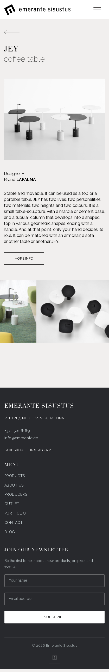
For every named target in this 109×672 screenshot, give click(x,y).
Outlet (12, 504)
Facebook (13, 450)
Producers (15, 494)
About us (14, 485)
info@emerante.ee (21, 438)
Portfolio (15, 513)
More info (24, 258)
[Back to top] (54, 657)
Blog (9, 532)
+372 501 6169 (17, 430)
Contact (13, 523)
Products (14, 476)
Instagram (41, 450)
